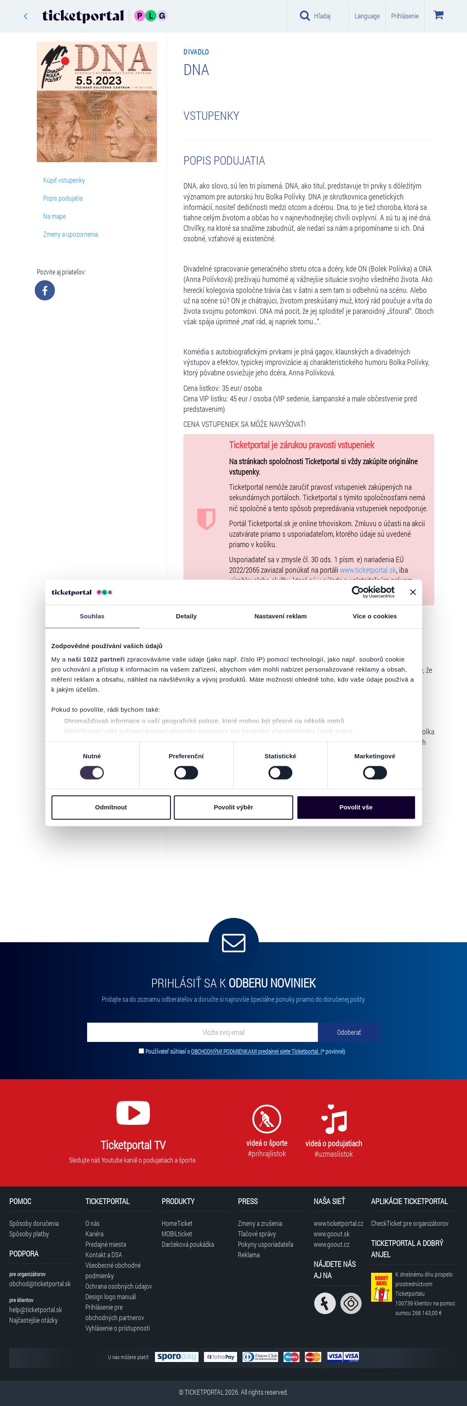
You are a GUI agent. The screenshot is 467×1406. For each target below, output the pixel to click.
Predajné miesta (105, 1244)
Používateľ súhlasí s (245, 1051)
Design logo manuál (110, 1296)
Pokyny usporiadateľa (265, 1244)
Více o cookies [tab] (375, 616)
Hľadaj (315, 15)
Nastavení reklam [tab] (280, 616)
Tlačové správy (257, 1233)
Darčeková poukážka (188, 1244)
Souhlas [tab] (92, 616)
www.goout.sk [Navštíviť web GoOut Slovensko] (332, 1233)
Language (367, 15)
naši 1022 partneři (96, 659)
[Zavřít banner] (413, 592)
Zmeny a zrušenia (260, 1223)
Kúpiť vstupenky (64, 180)
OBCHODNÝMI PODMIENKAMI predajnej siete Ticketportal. (255, 1051)
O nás (92, 1223)
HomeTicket (177, 1223)
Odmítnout (111, 807)
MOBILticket (177, 1233)
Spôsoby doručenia (34, 1223)
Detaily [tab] (186, 616)
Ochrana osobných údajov (118, 1286)
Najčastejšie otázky (33, 1320)
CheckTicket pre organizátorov (410, 1223)
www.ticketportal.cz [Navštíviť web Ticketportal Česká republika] (338, 1223)
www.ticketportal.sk (368, 570)
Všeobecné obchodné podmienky (113, 1270)
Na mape (54, 216)
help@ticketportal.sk (35, 1309)
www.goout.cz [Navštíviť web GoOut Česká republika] (331, 1244)
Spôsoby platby (29, 1233)
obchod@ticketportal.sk (40, 1283)
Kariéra (94, 1233)
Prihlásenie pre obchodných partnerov (114, 1312)
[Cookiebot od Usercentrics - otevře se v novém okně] (358, 592)
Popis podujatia (63, 198)
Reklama (249, 1254)
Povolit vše (355, 807)
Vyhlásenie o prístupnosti (117, 1327)
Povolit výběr (233, 807)
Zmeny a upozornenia (70, 234)
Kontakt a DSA (103, 1254)
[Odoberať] (349, 1032)
